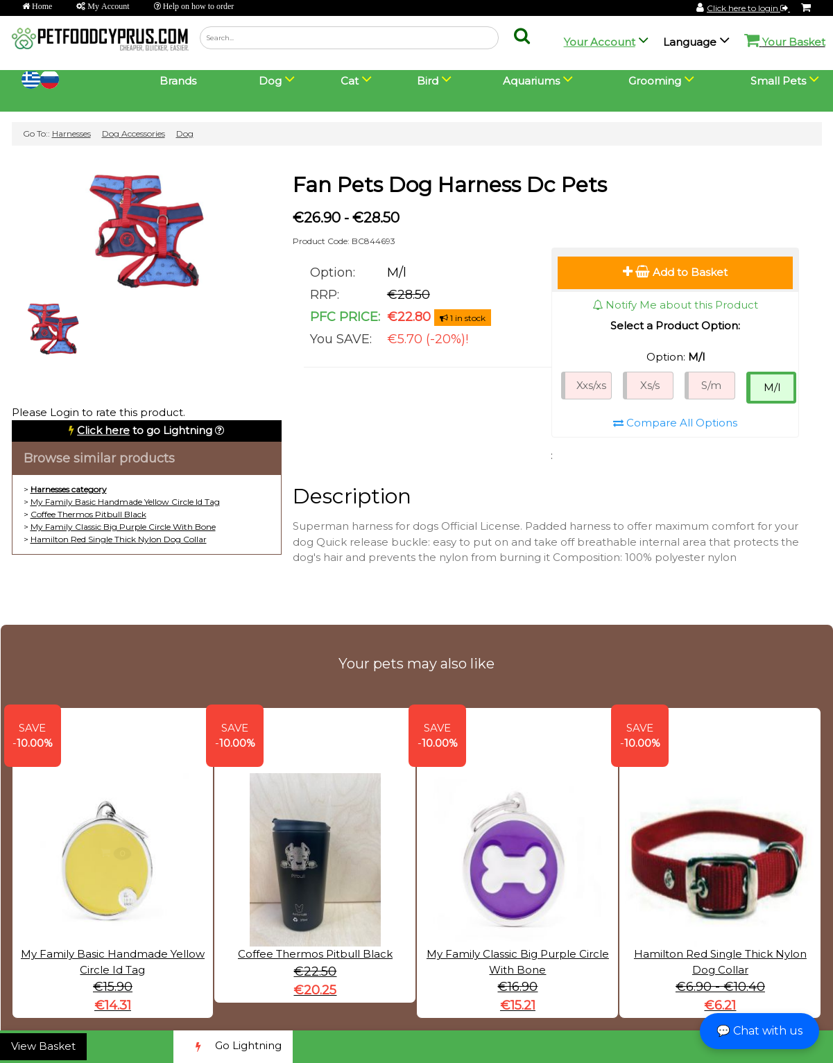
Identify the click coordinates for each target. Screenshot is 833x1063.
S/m (711, 385)
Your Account (599, 42)
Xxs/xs (591, 385)
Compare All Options (675, 422)
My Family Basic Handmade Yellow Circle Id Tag (125, 501)
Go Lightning (233, 1046)
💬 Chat (759, 1030)
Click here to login (748, 8)
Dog (185, 133)
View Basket (43, 1046)
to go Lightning (144, 430)
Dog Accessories (133, 133)
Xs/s (650, 385)
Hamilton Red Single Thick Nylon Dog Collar (119, 539)
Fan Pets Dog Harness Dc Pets (450, 185)
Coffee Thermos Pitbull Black (88, 514)
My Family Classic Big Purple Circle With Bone (123, 526)
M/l (772, 387)
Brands (178, 80)
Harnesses (71, 133)
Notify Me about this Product (675, 304)
